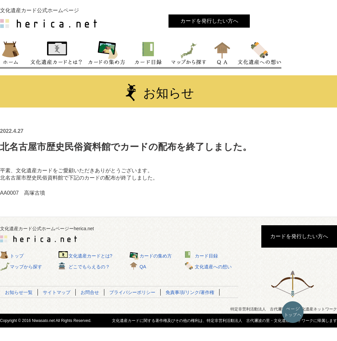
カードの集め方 (107, 52)
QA (222, 52)
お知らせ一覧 (19, 292)
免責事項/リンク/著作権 (190, 292)
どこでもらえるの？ (89, 266)
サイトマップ (56, 292)
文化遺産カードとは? (90, 255)
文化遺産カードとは (56, 52)
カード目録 (148, 52)
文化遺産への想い (258, 52)
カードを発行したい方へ (209, 21)
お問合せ (90, 292)
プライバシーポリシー (132, 292)
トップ (13, 52)
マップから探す (188, 52)
